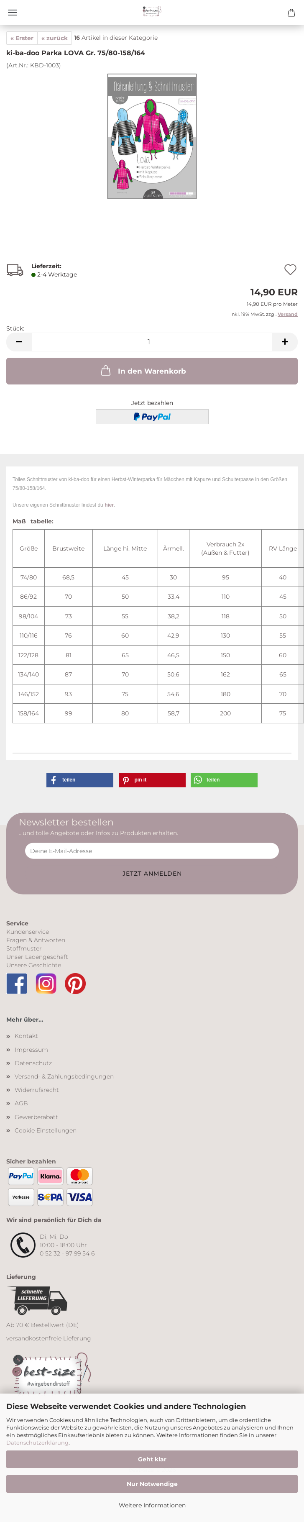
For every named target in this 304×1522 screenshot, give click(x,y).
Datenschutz (33, 1063)
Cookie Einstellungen (46, 1130)
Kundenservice (27, 931)
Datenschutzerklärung (37, 1442)
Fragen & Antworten (35, 940)
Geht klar (152, 1459)
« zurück (54, 38)
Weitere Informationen (152, 1505)
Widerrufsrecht (37, 1090)
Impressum (31, 1049)
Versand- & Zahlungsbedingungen (64, 1076)
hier (109, 505)
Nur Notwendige (152, 1484)
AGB (21, 1103)
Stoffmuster (24, 948)
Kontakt (26, 1036)
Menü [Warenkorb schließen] (12, 12)
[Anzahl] (152, 342)
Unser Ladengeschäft (37, 957)
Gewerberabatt (36, 1117)
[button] (18, 342)
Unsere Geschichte (33, 965)
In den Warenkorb (142, 370)
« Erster (21, 38)
